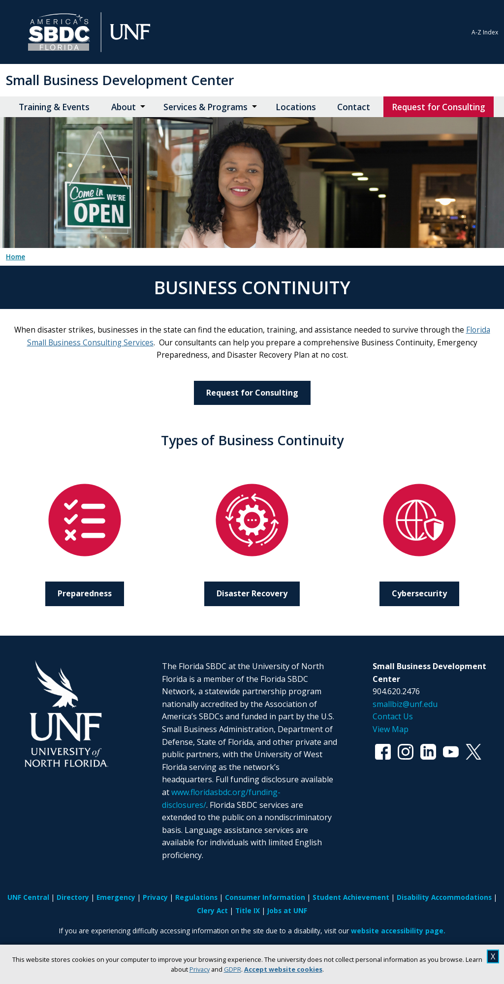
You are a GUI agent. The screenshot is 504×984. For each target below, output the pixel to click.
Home (15, 257)
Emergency (115, 897)
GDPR (232, 969)
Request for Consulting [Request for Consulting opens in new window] (438, 107)
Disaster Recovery (252, 593)
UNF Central (28, 897)
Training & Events (54, 107)
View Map (391, 729)
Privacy (199, 969)
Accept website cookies (283, 969)
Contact (353, 107)
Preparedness (85, 593)
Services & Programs (205, 107)
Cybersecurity (419, 593)
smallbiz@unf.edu (405, 704)
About (123, 107)
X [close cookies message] (493, 956)
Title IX (247, 910)
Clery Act (212, 910)
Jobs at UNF (287, 910)
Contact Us (393, 716)
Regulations (196, 897)
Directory (73, 897)
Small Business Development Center (120, 80)
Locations (296, 107)
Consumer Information (265, 897)
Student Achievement (351, 897)
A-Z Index (485, 32)
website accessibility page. (398, 930)
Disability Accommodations (444, 897)
